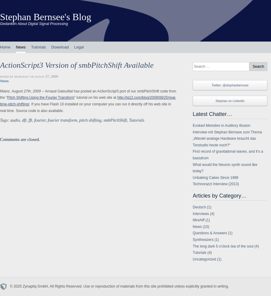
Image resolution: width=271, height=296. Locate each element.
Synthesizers (203, 240)
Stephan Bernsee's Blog (45, 16)
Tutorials (38, 47)
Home (5, 47)
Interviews (201, 214)
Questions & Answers (210, 233)
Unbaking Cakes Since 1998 (215, 178)
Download (60, 47)
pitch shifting (90, 120)
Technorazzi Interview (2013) (216, 184)
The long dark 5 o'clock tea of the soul (223, 246)
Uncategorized (204, 259)
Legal (79, 47)
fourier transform (62, 120)
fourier (39, 120)
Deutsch (199, 207)
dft (24, 120)
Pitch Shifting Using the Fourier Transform (40, 97)
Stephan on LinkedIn (230, 101)
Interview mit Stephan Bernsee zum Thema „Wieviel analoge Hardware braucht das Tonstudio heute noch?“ (227, 138)
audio (15, 120)
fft (30, 120)
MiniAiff (198, 220)
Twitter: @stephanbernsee (230, 85)
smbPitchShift (115, 120)
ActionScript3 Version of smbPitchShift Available (77, 65)
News (21, 47)
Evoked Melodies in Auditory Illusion (221, 125)
